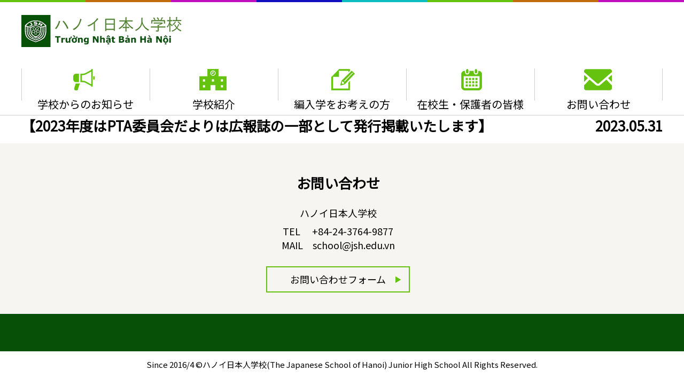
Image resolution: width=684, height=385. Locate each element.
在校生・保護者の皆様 (470, 104)
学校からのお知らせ (85, 104)
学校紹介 (213, 104)
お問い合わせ (598, 104)
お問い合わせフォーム (338, 279)
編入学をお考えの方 (342, 104)
